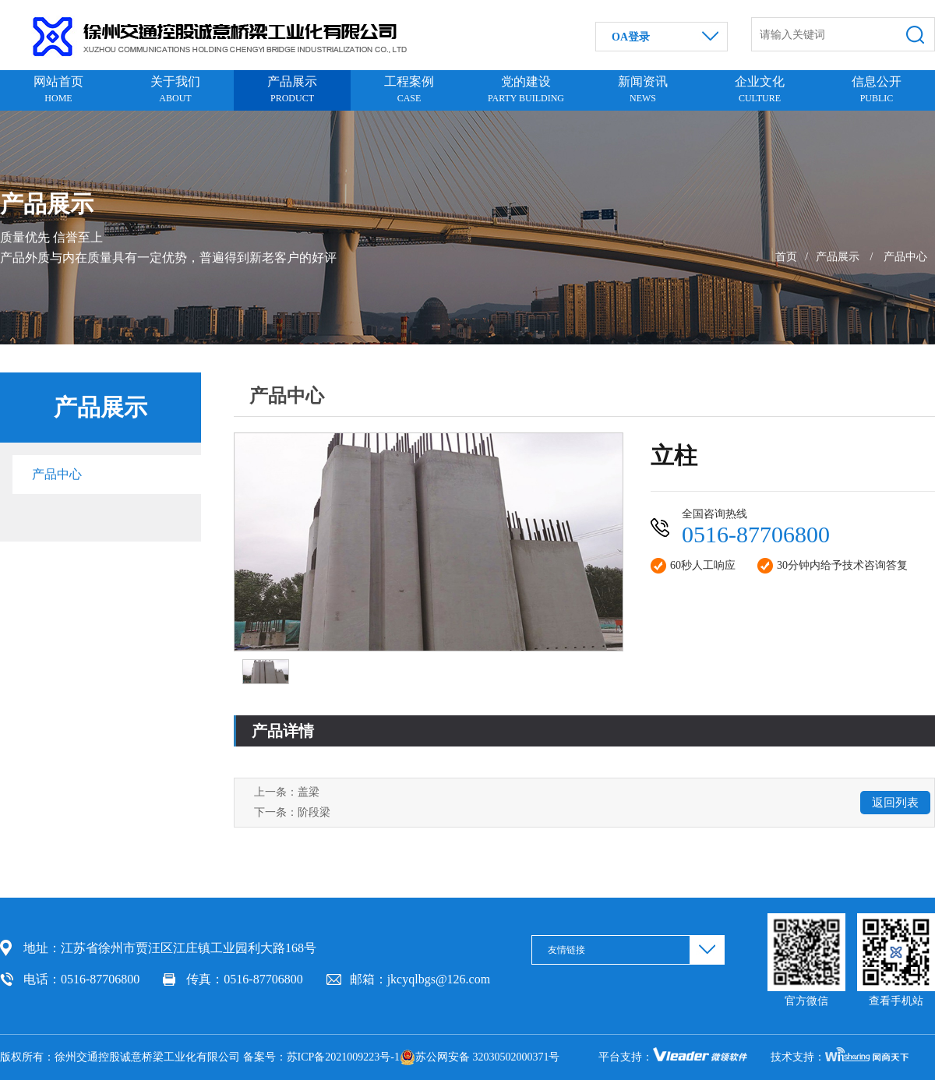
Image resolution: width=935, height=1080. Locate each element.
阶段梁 (314, 812)
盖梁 (308, 792)
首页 (786, 257)
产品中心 (905, 257)
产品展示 (837, 257)
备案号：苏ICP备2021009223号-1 (321, 1057)
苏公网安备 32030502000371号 (480, 1057)
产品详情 (283, 730)
